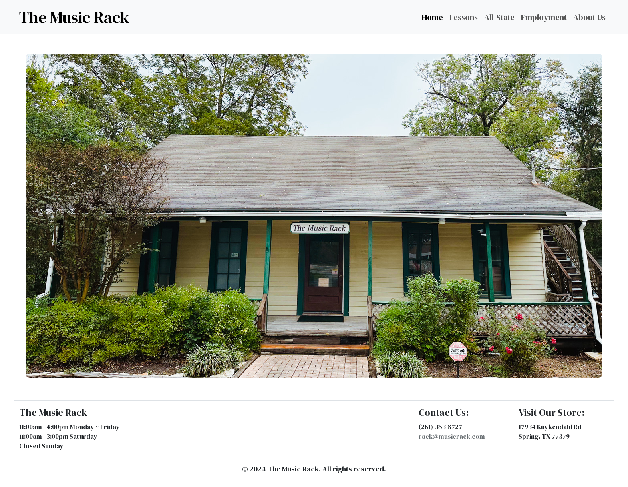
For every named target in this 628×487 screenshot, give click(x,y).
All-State (499, 17)
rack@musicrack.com (452, 436)
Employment (544, 17)
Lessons (463, 17)
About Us (589, 17)
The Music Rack (74, 17)
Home (432, 17)
